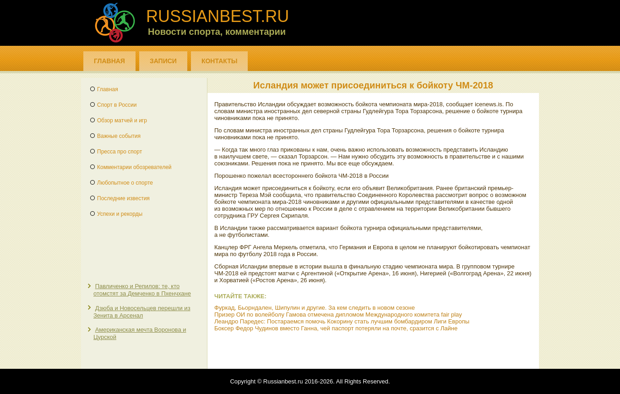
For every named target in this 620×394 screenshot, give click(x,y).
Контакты (219, 61)
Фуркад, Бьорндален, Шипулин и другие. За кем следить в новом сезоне (314, 307)
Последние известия (123, 198)
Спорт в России (116, 105)
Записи (163, 61)
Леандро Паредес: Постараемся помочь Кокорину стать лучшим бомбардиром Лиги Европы (341, 321)
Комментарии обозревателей (134, 167)
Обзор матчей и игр (122, 120)
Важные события (119, 136)
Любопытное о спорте (125, 183)
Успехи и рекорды (119, 214)
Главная (109, 61)
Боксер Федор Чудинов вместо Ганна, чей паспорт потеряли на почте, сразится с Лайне (335, 328)
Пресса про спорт (119, 151)
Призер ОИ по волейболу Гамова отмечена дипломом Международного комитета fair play (338, 314)
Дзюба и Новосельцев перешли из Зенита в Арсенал (141, 312)
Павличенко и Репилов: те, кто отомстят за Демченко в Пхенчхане (142, 290)
